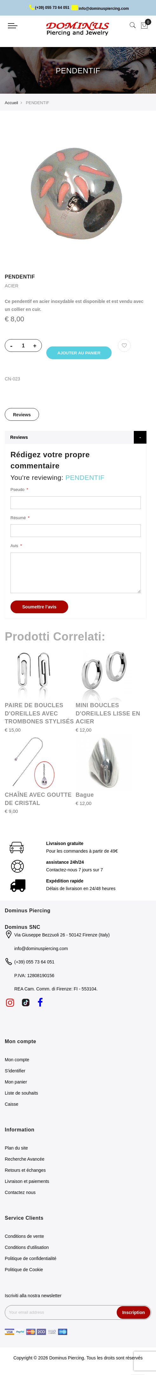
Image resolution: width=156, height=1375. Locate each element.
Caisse (11, 1106)
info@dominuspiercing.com (100, 8)
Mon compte (17, 1061)
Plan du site (16, 1149)
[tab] (22, 416)
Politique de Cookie (24, 1271)
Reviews (22, 416)
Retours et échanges (25, 1172)
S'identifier (15, 1072)
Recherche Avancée (24, 1161)
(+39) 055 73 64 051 (49, 7)
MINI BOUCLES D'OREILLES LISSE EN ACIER (108, 715)
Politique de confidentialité (30, 1260)
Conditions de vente (24, 1238)
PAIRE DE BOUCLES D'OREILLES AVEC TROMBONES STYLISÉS (39, 715)
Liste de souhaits (21, 1094)
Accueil (11, 102)
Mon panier (16, 1083)
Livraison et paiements (27, 1183)
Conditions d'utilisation (27, 1249)
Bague (85, 797)
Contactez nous (20, 1194)
